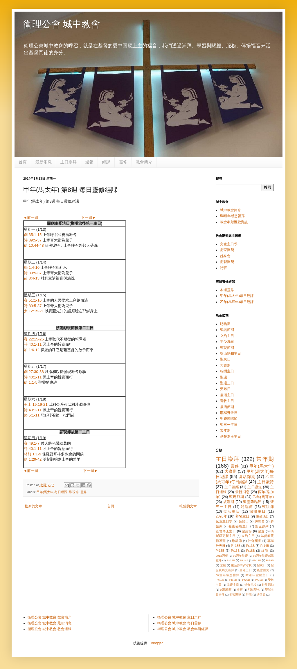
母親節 (237, 540)
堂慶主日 (233, 584)
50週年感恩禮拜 (232, 216)
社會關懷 (254, 540)
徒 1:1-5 (30, 382)
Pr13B (250, 545)
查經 (240, 589)
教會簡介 (144, 162)
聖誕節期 (227, 330)
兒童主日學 (228, 244)
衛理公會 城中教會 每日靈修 (179, 623)
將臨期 (225, 324)
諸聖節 (261, 594)
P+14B (244, 560)
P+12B (230, 560)
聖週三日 (227, 383)
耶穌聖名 (254, 589)
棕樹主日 (227, 371)
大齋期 (225, 365)
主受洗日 (227, 342)
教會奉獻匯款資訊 (234, 222)
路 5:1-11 (31, 415)
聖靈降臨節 (228, 418)
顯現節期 (227, 348)
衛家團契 (227, 250)
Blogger (157, 643)
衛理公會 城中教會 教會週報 (49, 629)
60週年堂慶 (240, 555)
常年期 (225, 430)
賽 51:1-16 (33, 300)
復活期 (229, 502)
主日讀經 (231, 487)
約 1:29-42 (33, 459)
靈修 (123, 162)
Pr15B (220, 550)
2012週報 (222, 555)
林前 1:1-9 (32, 454)
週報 (89, 162)
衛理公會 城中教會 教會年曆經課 (182, 629)
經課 (106, 162)
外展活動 (268, 584)
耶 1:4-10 (31, 267)
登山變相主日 (230, 353)
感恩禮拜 (226, 589)
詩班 (223, 268)
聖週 (223, 377)
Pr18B (250, 550)
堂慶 (223, 565)
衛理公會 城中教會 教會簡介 (49, 617)
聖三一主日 (228, 425)
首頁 (23, 162)
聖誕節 (247, 531)
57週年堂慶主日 (257, 575)
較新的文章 (33, 506)
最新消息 (43, 162)
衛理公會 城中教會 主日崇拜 (179, 617)
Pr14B (264, 545)
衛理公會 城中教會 (61, 24)
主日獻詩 (265, 481)
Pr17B (257, 560)
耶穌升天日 (228, 413)
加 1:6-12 (31, 350)
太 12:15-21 (34, 311)
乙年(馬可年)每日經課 (237, 302)
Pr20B (246, 579)
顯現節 (74, 492)
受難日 (225, 389)
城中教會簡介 (230, 210)
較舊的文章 (188, 506)
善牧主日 (227, 401)
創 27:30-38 (34, 371)
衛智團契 (227, 262)
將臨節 (247, 507)
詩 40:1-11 (33, 344)
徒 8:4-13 (31, 278)
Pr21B (259, 579)
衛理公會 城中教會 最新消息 (49, 623)
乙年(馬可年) (263, 497)
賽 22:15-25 (34, 339)
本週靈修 (227, 290)
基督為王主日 (230, 436)
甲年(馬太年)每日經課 (52, 492)
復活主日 (227, 395)
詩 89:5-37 (33, 240)
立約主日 (227, 336)
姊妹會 (225, 256)
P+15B (220, 579)
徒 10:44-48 (34, 245)
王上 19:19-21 (36, 404)
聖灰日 (225, 359)
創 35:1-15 (33, 234)
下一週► (88, 217)
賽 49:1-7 (31, 443)
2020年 (221, 516)
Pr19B (270, 560)
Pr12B (233, 579)
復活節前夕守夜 (241, 565)
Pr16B (235, 550)
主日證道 (254, 487)
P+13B (235, 545)
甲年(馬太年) (261, 466)
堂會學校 (250, 584)
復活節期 (227, 407)
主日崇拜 (68, 162)
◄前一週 (30, 217)
